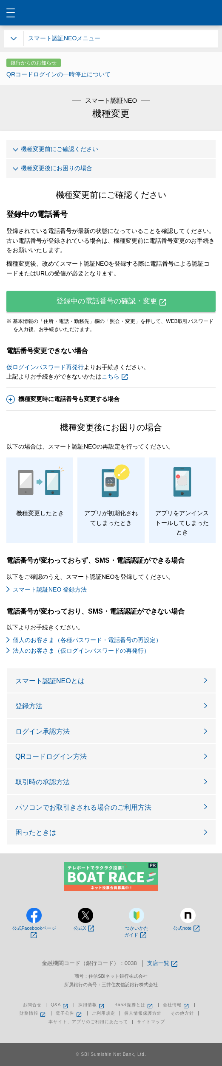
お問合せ (32, 1005)
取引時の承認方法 (42, 781)
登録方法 (29, 706)
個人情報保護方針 (143, 1013)
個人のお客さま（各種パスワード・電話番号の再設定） (87, 640)
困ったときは (35, 832)
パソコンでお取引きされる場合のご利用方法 (83, 807)
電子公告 (69, 1013)
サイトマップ (151, 1022)
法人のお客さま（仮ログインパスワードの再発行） (81, 650)
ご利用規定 (103, 1013)
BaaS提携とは (134, 1005)
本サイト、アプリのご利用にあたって (88, 1022)
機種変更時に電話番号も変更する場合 (63, 399)
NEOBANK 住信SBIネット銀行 (111, 12)
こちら (115, 376)
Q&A (60, 1005)
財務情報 (33, 1013)
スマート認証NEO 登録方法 (50, 589)
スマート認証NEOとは (50, 680)
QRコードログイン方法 (51, 756)
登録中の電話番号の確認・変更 (111, 301)
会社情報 (176, 1005)
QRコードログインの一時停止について (58, 74)
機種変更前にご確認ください (55, 151)
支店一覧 (162, 963)
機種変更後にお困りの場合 (52, 170)
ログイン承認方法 (42, 731)
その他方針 (182, 1013)
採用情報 (91, 1005)
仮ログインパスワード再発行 (45, 367)
